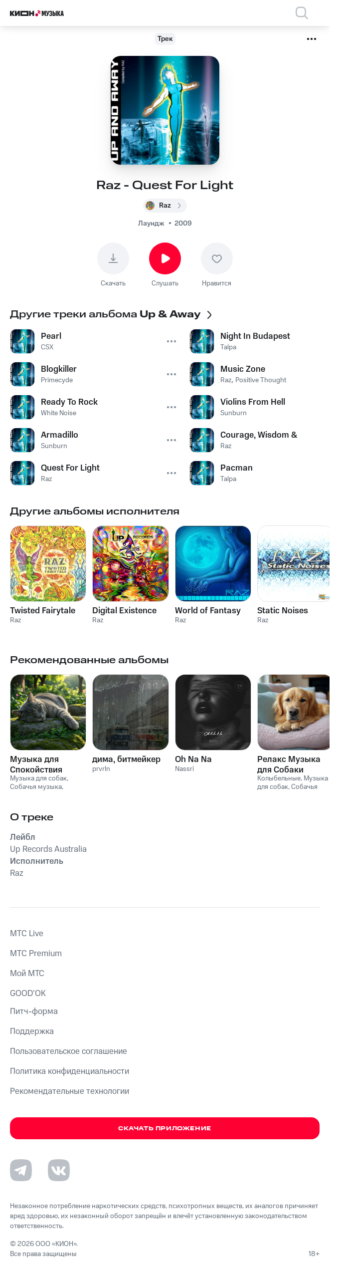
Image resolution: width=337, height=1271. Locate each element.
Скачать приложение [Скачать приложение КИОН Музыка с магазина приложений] (164, 1128)
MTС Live (26, 934)
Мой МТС (27, 974)
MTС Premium (36, 954)
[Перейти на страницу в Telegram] (21, 1170)
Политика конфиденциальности (69, 1071)
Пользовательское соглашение (68, 1051)
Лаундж (151, 224)
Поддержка (32, 1031)
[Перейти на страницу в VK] (59, 1170)
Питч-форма (34, 1011)
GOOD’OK (28, 994)
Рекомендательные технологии (69, 1091)
